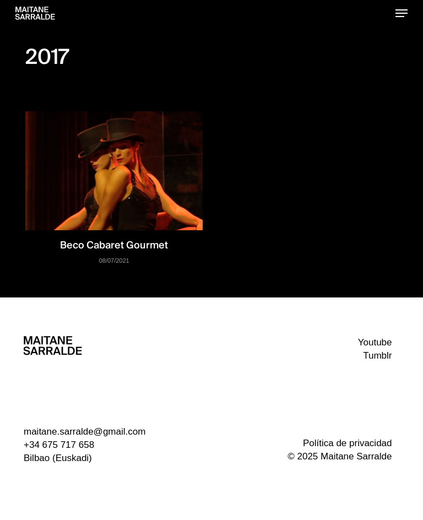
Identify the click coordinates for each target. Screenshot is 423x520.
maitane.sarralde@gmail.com (84, 431)
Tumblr (377, 355)
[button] (401, 13)
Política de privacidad (347, 443)
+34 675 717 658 (59, 445)
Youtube (375, 342)
